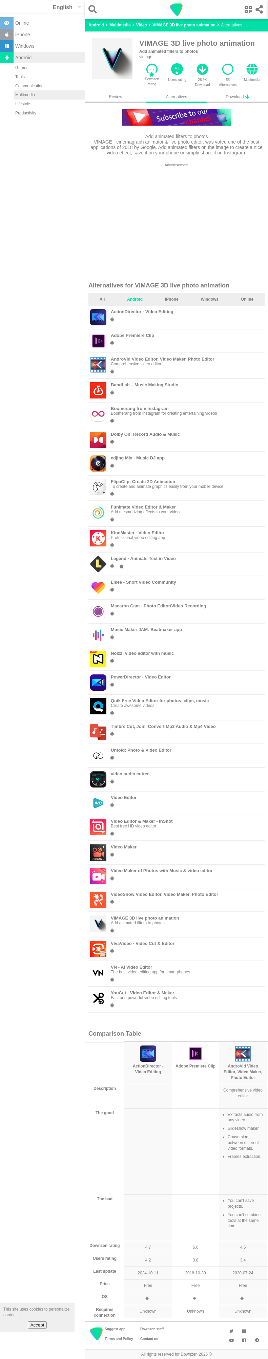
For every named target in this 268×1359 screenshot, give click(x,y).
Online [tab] (247, 299)
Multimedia (25, 94)
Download (237, 96)
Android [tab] (135, 299)
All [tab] (102, 299)
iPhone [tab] (172, 299)
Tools (20, 76)
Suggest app (115, 1329)
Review (115, 96)
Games (21, 67)
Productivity (25, 113)
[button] (94, 9)
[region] (176, 222)
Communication (29, 86)
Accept (37, 1325)
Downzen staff (152, 1329)
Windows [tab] (210, 299)
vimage (145, 57)
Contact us (149, 1339)
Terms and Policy (119, 1339)
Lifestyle (22, 104)
